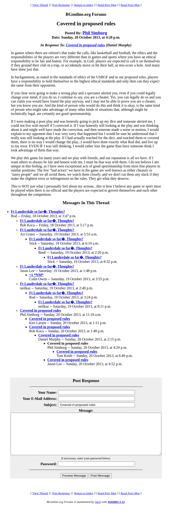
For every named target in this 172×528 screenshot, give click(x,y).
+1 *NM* (36, 275)
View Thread (40, 5)
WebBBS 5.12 (116, 510)
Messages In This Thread (86, 202)
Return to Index (83, 5)
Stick (98, 510)
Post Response (61, 5)
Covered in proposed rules (85, 45)
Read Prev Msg (107, 5)
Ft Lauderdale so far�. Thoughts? (38, 212)
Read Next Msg (130, 5)
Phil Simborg (94, 32)
